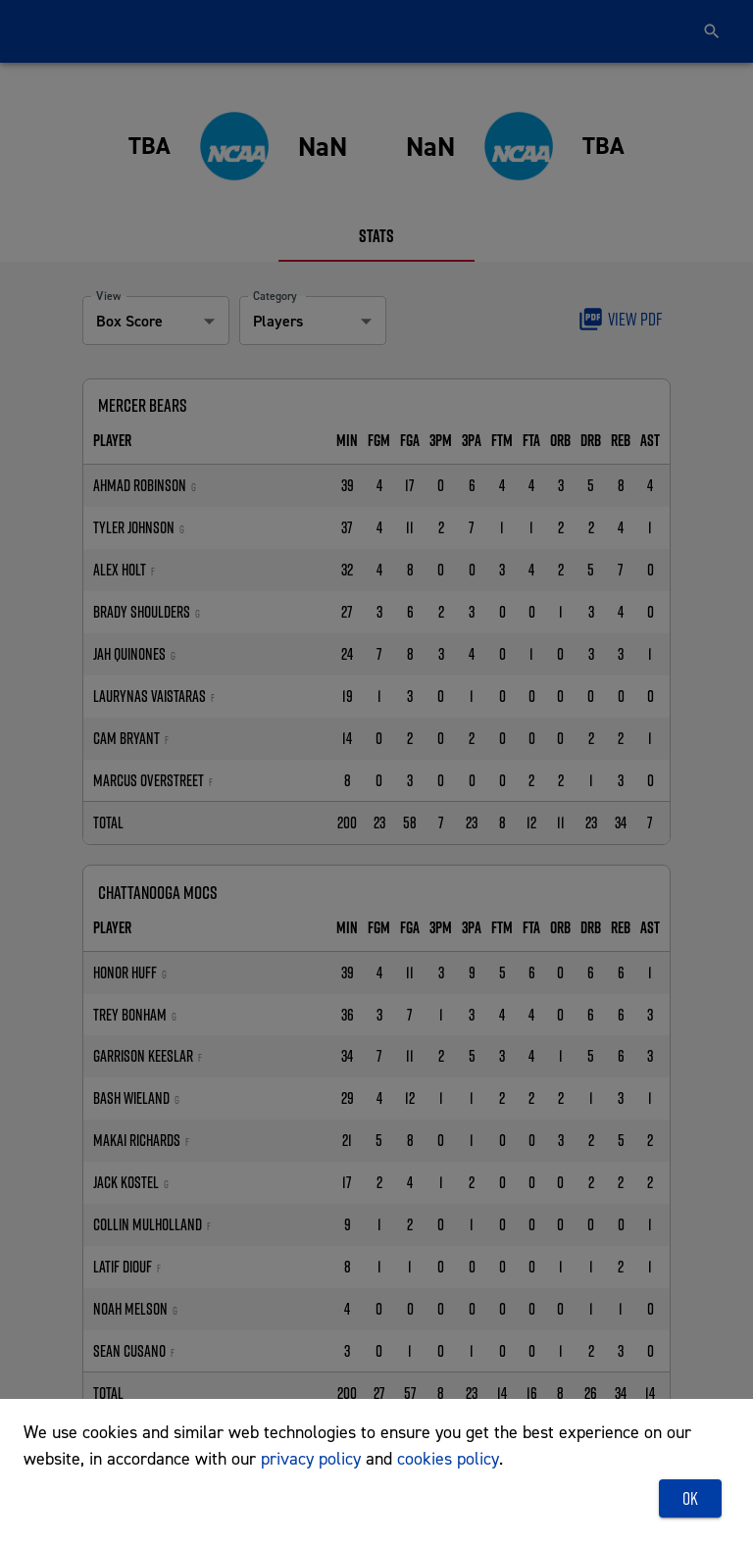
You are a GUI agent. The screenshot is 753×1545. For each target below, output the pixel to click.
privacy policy (311, 1458)
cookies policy (448, 1458)
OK (690, 1499)
